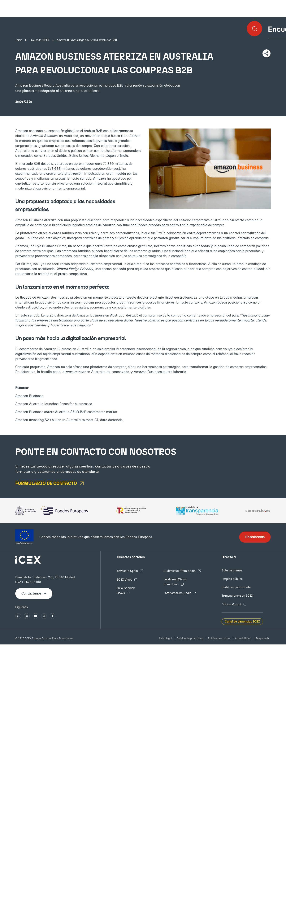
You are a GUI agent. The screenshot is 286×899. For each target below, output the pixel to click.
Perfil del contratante (236, 587)
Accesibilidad (243, 638)
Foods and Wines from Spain (175, 582)
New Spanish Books (126, 590)
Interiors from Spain (177, 593)
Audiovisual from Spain (179, 570)
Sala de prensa (232, 570)
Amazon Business (29, 396)
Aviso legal (166, 638)
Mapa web (262, 638)
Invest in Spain (128, 570)
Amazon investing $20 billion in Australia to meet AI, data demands (69, 420)
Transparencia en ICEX (237, 595)
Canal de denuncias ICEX (242, 621)
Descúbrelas (255, 537)
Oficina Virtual (232, 604)
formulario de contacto (46, 483)
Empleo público (232, 578)
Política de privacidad (190, 638)
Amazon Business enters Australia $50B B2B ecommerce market (66, 412)
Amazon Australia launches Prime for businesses (53, 404)
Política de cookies (219, 638)
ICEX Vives (125, 579)
